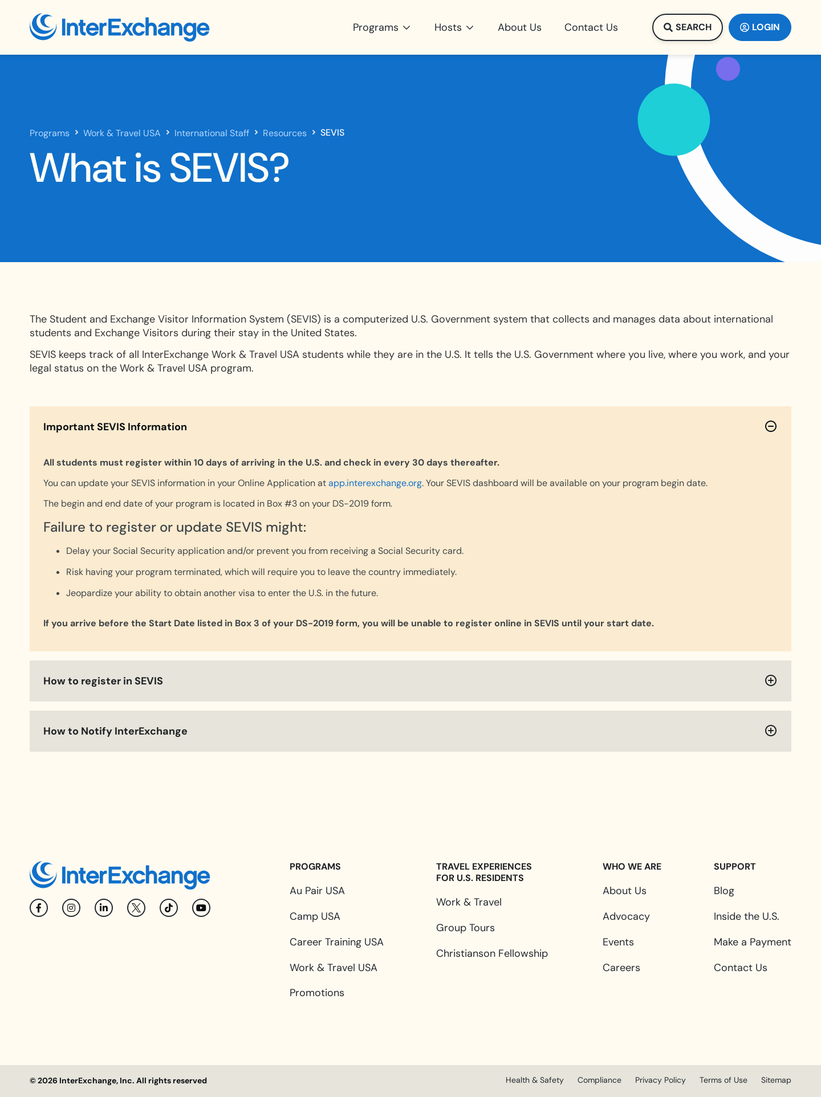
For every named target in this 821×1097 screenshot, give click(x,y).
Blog (724, 891)
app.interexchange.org (375, 483)
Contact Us (740, 967)
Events (618, 942)
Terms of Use (723, 1080)
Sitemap (776, 1080)
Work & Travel (469, 902)
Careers (621, 967)
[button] (382, 27)
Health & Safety (535, 1080)
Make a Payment (752, 942)
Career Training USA (337, 942)
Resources (285, 133)
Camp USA (315, 916)
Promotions (317, 993)
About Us (625, 891)
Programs (50, 133)
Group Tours (465, 928)
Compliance (599, 1080)
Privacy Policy (660, 1080)
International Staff (211, 133)
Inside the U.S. (746, 916)
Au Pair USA (317, 891)
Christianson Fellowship (492, 953)
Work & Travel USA (122, 133)
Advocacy (626, 916)
